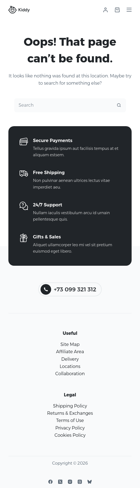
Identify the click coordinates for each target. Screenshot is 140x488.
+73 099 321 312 (68, 289)
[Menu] (129, 9)
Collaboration (70, 373)
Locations (70, 366)
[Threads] (80, 482)
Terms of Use (70, 420)
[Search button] (119, 105)
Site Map (70, 344)
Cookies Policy (70, 435)
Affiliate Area (70, 351)
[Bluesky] (89, 482)
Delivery (70, 359)
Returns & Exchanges (70, 413)
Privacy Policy (70, 428)
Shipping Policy (70, 406)
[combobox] (63, 105)
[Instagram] (70, 482)
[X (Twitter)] (60, 482)
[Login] (105, 10)
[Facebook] (50, 482)
